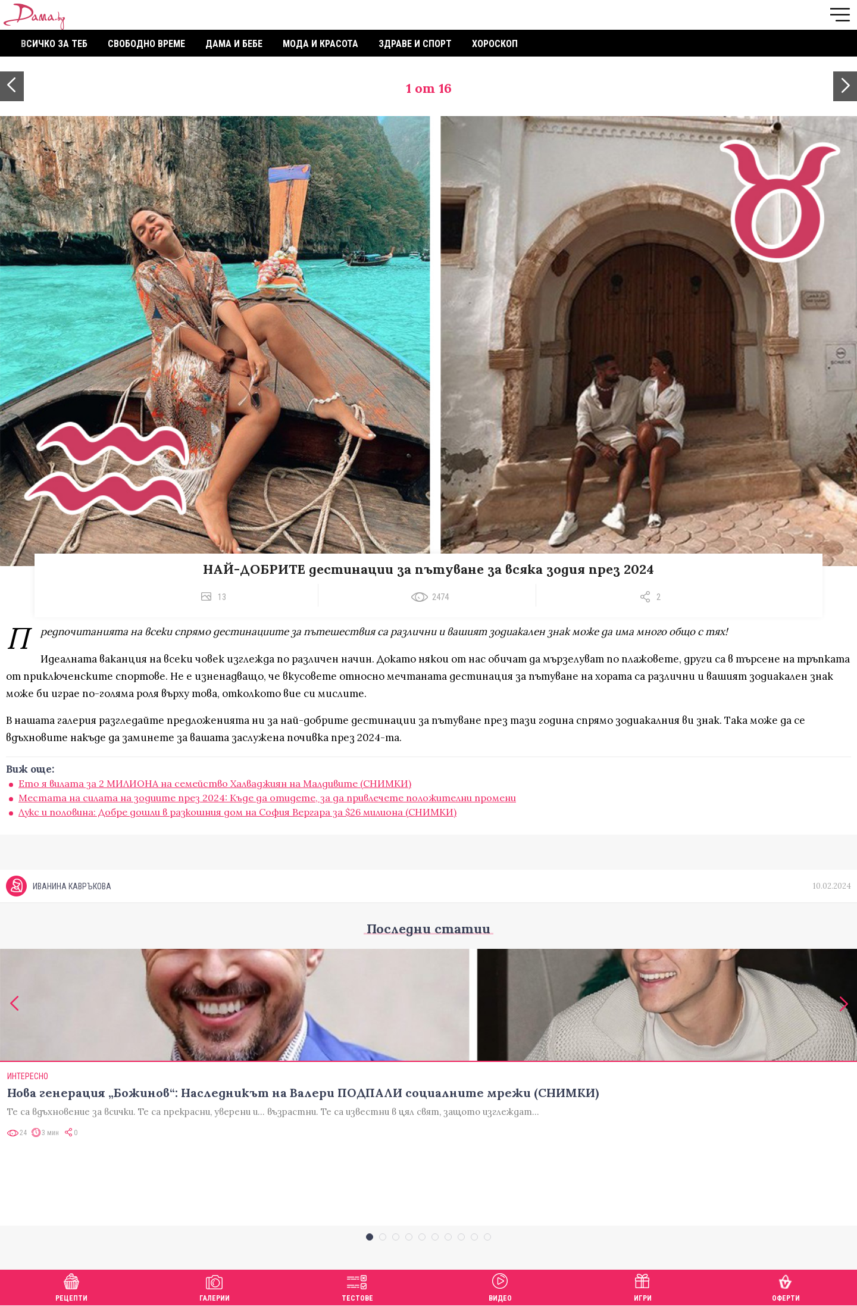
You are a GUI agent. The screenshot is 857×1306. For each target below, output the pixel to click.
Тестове (357, 1286)
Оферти (786, 1286)
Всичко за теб (54, 43)
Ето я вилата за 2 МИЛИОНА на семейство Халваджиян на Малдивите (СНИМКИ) (214, 783)
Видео (500, 1286)
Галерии (214, 1286)
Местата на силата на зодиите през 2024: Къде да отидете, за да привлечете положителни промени (267, 798)
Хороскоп (495, 43)
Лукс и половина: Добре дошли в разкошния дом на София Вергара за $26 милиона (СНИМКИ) (237, 812)
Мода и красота (320, 43)
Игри (642, 1286)
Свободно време (146, 43)
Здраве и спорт (415, 43)
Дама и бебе (233, 43)
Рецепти (71, 1286)
